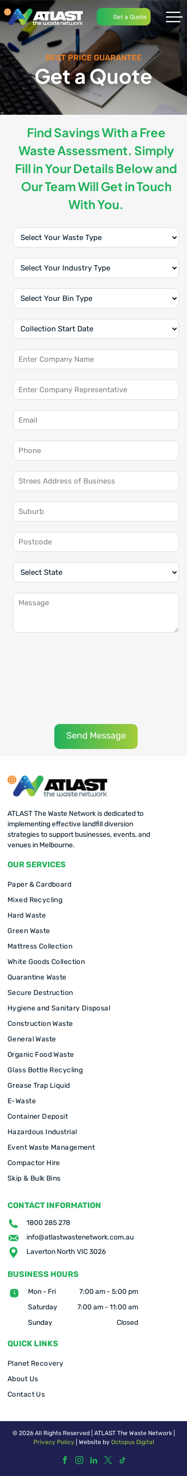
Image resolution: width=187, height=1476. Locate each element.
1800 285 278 (48, 1223)
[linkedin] (94, 1461)
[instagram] (79, 1461)
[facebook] (65, 1461)
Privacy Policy (53, 1442)
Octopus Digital (132, 1442)
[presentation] (54, 678)
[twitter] (108, 1461)
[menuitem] (93, 884)
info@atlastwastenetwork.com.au (80, 1237)
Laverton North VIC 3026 (66, 1251)
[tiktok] (123, 1461)
